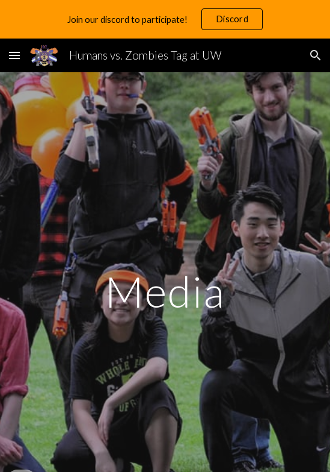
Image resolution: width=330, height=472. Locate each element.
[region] (165, 19)
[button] (14, 55)
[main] (165, 292)
